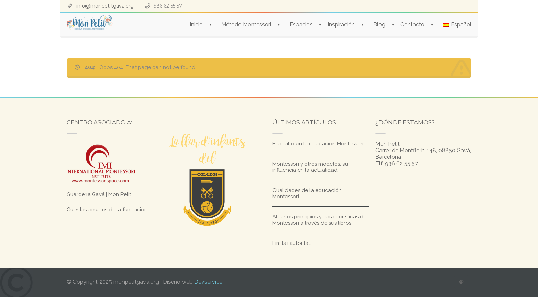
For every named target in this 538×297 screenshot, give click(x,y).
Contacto (412, 24)
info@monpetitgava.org (105, 6)
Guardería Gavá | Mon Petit (99, 194)
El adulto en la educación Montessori (317, 144)
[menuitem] (457, 24)
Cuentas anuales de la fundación (107, 209)
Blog (379, 24)
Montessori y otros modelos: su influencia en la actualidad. (310, 167)
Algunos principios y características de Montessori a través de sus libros (319, 220)
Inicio (196, 24)
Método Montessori (246, 24)
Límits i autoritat (291, 243)
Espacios (301, 24)
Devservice (208, 281)
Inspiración (341, 24)
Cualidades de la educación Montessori (307, 193)
